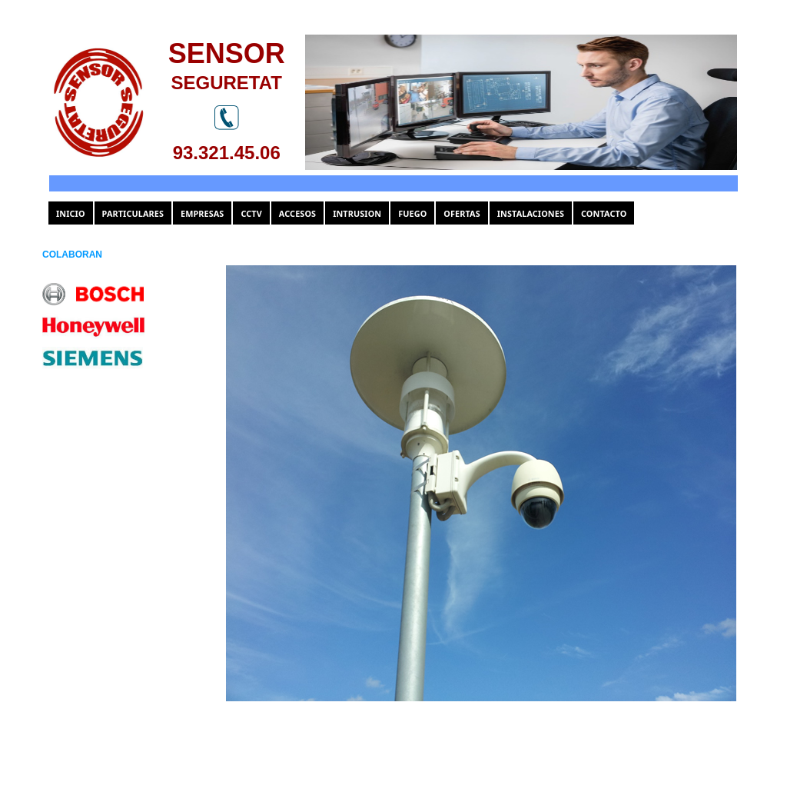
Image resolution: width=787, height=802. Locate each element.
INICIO (70, 213)
